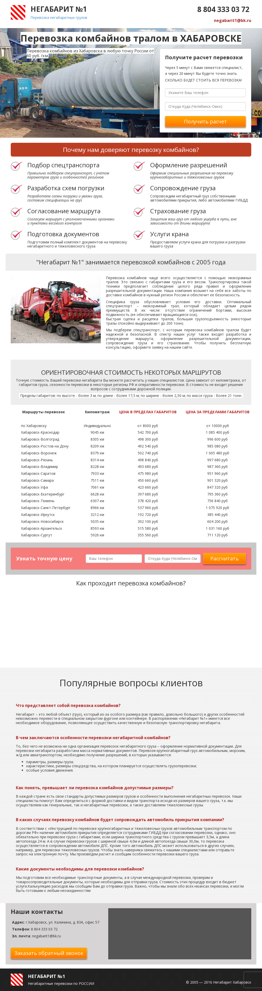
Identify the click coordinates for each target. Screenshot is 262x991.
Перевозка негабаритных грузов (58, 17)
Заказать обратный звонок (48, 953)
